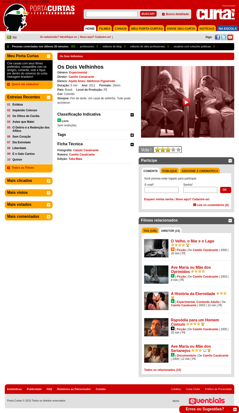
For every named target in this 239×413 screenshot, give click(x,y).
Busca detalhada (177, 14)
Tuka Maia (75, 159)
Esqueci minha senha (159, 199)
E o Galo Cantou (23, 154)
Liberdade (19, 148)
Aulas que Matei (23, 121)
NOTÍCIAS (207, 28)
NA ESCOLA (228, 28)
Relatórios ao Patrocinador (74, 389)
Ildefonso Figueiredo (101, 81)
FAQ (49, 389)
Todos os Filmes (23, 167)
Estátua (17, 104)
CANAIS (121, 28)
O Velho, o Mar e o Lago (192, 241)
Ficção (181, 250)
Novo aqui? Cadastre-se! (95, 36)
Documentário (186, 355)
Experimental (78, 72)
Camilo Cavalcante (81, 76)
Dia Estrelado (21, 142)
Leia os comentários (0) (213, 205)
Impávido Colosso (24, 110)
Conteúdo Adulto (208, 302)
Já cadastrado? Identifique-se (58, 36)
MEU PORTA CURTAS (147, 28)
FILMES (104, 28)
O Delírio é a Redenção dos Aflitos (30, 129)
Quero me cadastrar (25, 84)
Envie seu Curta (181, 28)
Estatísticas (14, 389)
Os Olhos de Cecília (25, 116)
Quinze (17, 159)
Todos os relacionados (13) (162, 370)
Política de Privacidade (218, 389)
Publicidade (34, 389)
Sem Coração (21, 136)
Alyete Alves (76, 81)
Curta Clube (193, 389)
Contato (101, 389)
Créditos (176, 389)
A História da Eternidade (193, 294)
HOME (90, 28)
